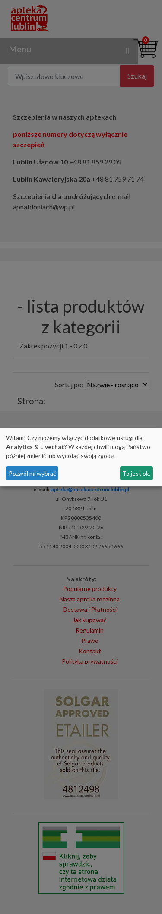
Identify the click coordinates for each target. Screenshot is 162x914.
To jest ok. (136, 473)
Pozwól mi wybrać (32, 473)
